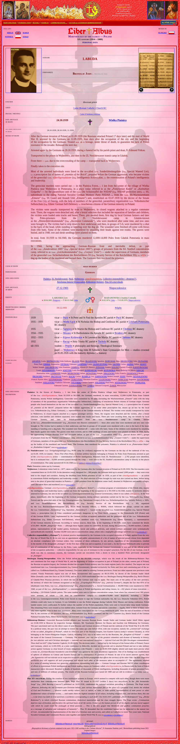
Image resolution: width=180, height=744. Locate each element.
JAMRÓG (75, 367)
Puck (71, 279)
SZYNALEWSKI (140, 376)
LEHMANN (55, 373)
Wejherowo (79, 279)
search (26, 32)
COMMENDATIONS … (59, 23)
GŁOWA (116, 364)
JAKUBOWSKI (51, 367)
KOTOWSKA (109, 370)
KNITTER (67, 370)
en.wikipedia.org (61, 447)
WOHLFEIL (140, 382)
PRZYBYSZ (56, 376)
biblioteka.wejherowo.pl (63, 723)
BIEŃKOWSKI (53, 361)
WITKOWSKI (121, 382)
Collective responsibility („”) (119, 279)
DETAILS (36, 23)
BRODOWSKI (127, 361)
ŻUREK (113, 385)
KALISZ (115, 367)
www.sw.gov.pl (70, 485)
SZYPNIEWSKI (55, 379)
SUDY (122, 376)
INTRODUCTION (24, 23)
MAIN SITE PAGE (10, 23)
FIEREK (46, 364)
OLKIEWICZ (132, 373)
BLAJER (75, 361)
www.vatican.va (108, 715)
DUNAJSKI (143, 361)
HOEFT (143, 364)
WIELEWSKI (48, 382)
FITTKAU (64, 364)
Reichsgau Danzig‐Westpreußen (71, 282)
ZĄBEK (90, 385)
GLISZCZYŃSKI (100, 364)
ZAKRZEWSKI (75, 385)
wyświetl (9, 36)
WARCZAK (123, 379)
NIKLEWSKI (109, 373)
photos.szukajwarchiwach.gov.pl (95, 723)
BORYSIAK (110, 361)
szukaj (25, 36)
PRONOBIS (37, 376)
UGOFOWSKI (105, 379)
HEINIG (130, 364)
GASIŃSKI (82, 364)
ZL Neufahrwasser (60, 279)
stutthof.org (82, 463)
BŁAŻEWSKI (91, 361)
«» (93, 279)
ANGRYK (36, 361)
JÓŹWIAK (100, 367)
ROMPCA (86, 376)
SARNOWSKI (101, 376)
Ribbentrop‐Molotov (95, 282)
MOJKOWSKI (74, 373)
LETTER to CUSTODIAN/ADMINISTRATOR (85, 23)
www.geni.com (78, 723)
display (10, 32)
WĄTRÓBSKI (143, 379)
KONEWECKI (91, 370)
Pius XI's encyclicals (114, 282)
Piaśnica (47, 279)
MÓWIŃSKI (91, 373)
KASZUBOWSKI (140, 367)
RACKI (72, 376)
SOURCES (45, 23)
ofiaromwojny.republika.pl (93, 463)
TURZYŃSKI (76, 379)
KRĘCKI (140, 370)
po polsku (162, 32)
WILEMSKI (76, 382)
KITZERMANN (48, 370)
